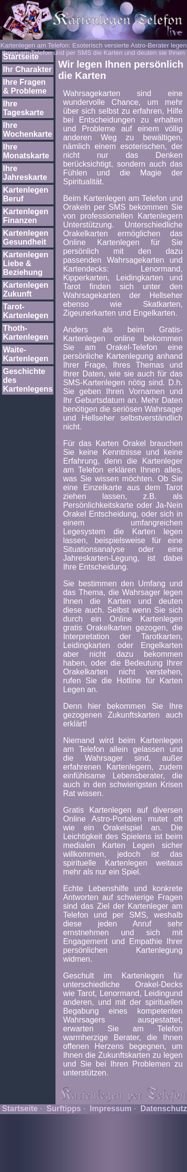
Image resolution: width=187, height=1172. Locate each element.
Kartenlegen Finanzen (25, 215)
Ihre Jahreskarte (25, 172)
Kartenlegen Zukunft (25, 289)
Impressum (111, 1108)
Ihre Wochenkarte (27, 129)
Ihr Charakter (27, 69)
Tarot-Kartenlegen (25, 311)
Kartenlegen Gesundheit (25, 237)
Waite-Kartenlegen (25, 354)
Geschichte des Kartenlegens (28, 380)
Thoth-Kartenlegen (25, 332)
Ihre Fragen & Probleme (25, 86)
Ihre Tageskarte (23, 108)
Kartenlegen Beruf (25, 194)
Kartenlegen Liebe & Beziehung (25, 263)
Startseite (21, 56)
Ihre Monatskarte (26, 151)
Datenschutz (163, 1108)
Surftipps (64, 1108)
